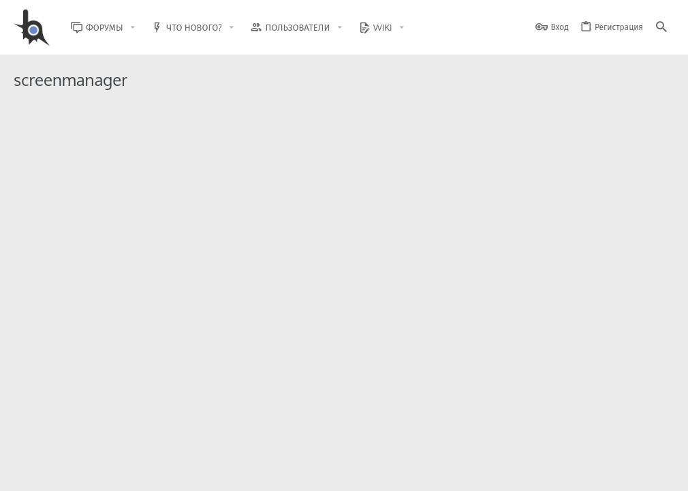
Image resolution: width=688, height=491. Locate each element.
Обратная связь (354, 472)
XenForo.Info (100, 445)
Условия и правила (428, 472)
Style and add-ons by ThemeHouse (307, 433)
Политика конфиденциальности (535, 472)
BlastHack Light (47, 472)
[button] (143, 27)
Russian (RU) (123, 472)
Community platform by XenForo (125, 433)
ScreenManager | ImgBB (138, 142)
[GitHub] (658, 439)
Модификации (529, 194)
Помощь (620, 472)
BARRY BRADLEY (98, 194)
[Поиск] (661, 27)
